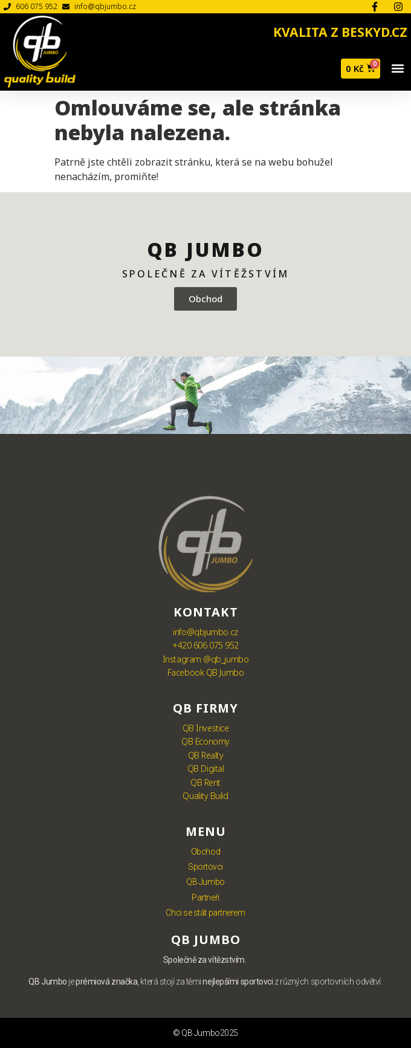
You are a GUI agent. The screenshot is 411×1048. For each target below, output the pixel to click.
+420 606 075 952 (205, 645)
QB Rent (205, 782)
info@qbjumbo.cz (205, 632)
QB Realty (206, 755)
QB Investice (206, 728)
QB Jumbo (205, 882)
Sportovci (205, 867)
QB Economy (205, 741)
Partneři (205, 897)
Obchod (205, 851)
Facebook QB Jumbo (205, 672)
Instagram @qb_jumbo (205, 659)
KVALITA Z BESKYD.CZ (340, 31)
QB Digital (205, 768)
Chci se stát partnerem (205, 912)
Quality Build (205, 795)
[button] (397, 69)
